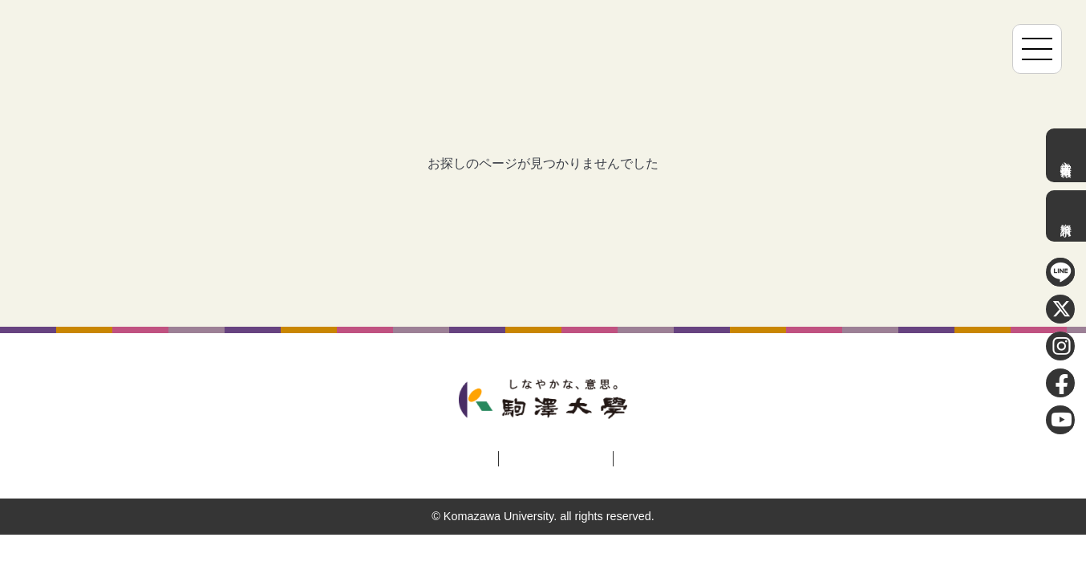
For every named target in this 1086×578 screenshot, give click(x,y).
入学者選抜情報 (1066, 155)
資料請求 (1066, 216)
